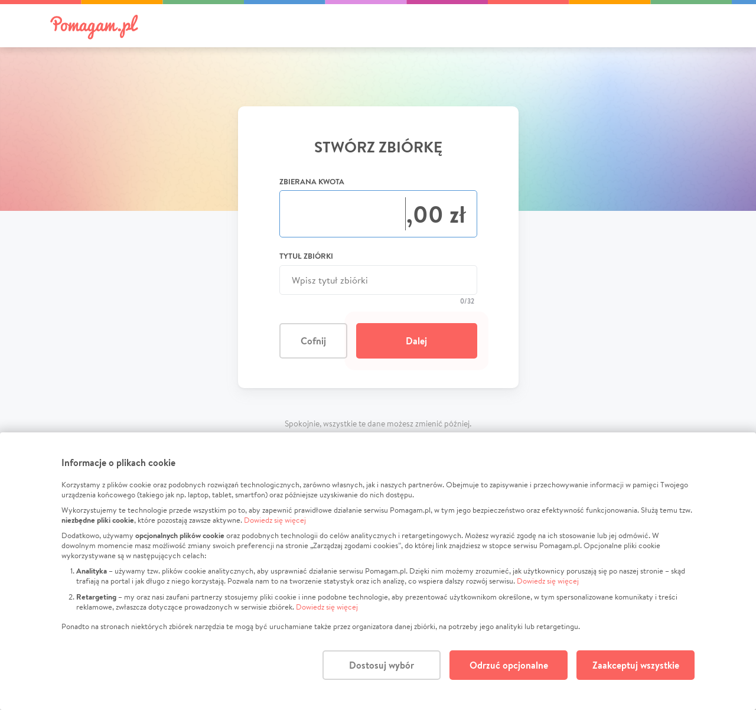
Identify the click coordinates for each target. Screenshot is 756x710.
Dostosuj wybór (381, 665)
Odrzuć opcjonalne (509, 665)
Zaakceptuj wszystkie (635, 665)
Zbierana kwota (311, 181)
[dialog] (378, 571)
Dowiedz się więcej (275, 520)
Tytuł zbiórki (306, 255)
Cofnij (313, 340)
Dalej (416, 340)
